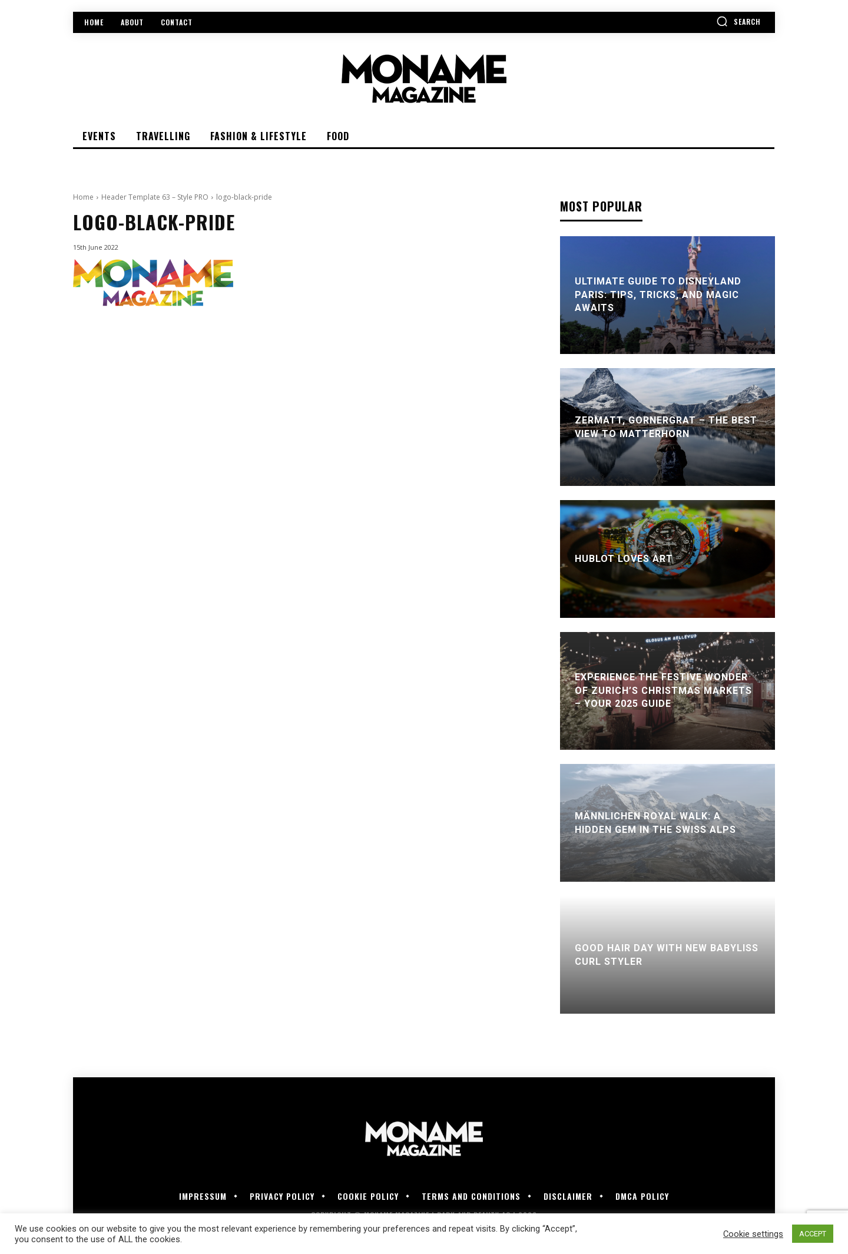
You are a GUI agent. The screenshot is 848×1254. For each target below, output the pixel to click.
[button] (738, 21)
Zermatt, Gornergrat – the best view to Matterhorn (666, 427)
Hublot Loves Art (624, 558)
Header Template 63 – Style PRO (154, 197)
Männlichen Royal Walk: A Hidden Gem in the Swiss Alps (655, 822)
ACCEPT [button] (812, 1233)
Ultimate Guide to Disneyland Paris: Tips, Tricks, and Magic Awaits (658, 295)
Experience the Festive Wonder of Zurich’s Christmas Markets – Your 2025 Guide (663, 691)
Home (83, 197)
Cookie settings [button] (753, 1234)
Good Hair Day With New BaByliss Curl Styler (666, 954)
